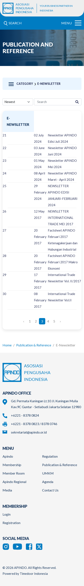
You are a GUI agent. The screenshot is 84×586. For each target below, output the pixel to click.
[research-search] (53, 101)
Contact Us (50, 490)
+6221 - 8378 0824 (25, 415)
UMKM (48, 473)
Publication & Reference (33, 345)
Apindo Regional (14, 482)
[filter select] (18, 101)
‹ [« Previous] (23, 321)
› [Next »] (60, 321)
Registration (11, 523)
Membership (12, 465)
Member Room (14, 473)
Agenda (47, 482)
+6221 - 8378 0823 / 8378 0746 (34, 424)
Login (7, 514)
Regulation (50, 456)
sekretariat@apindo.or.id (29, 432)
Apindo (8, 456)
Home (7, 345)
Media (7, 490)
